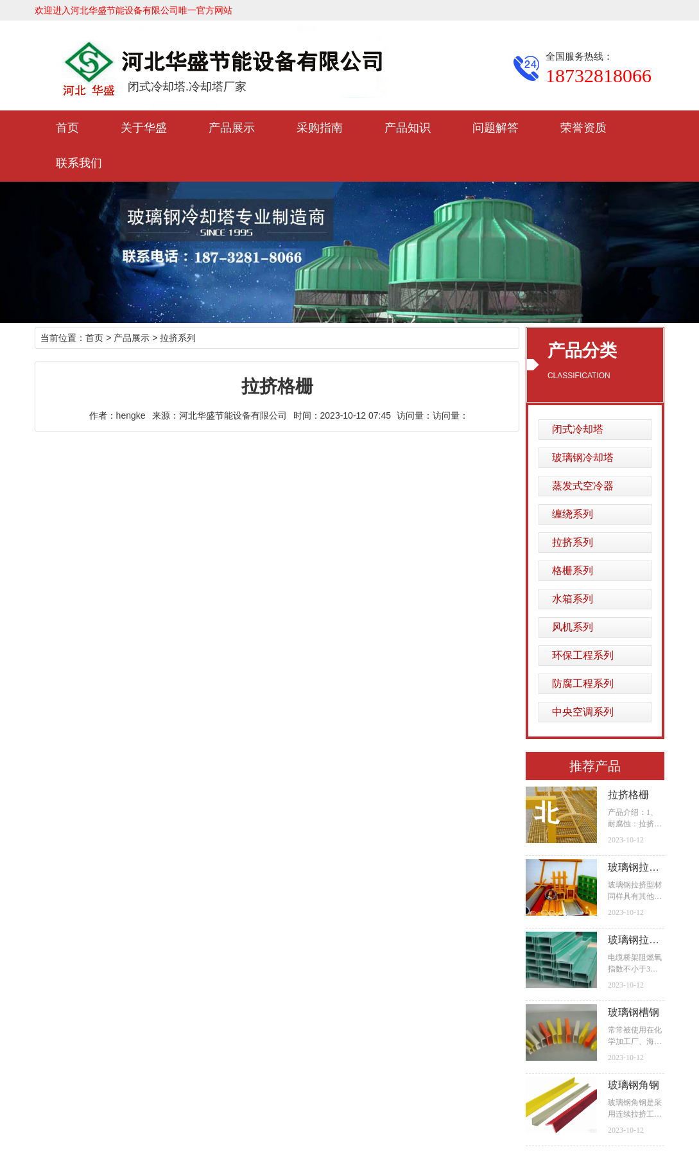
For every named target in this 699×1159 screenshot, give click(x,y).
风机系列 (572, 627)
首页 (67, 127)
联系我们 (79, 163)
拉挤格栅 (628, 794)
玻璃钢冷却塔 (583, 457)
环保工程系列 (583, 655)
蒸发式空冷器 (583, 485)
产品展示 (232, 127)
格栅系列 (572, 570)
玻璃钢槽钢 (633, 1012)
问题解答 (495, 127)
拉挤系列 (572, 542)
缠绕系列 (572, 514)
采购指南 (320, 127)
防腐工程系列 (583, 683)
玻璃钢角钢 (633, 1084)
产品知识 (407, 127)
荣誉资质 (583, 127)
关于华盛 (144, 127)
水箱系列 (572, 598)
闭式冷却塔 (577, 429)
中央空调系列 (583, 711)
